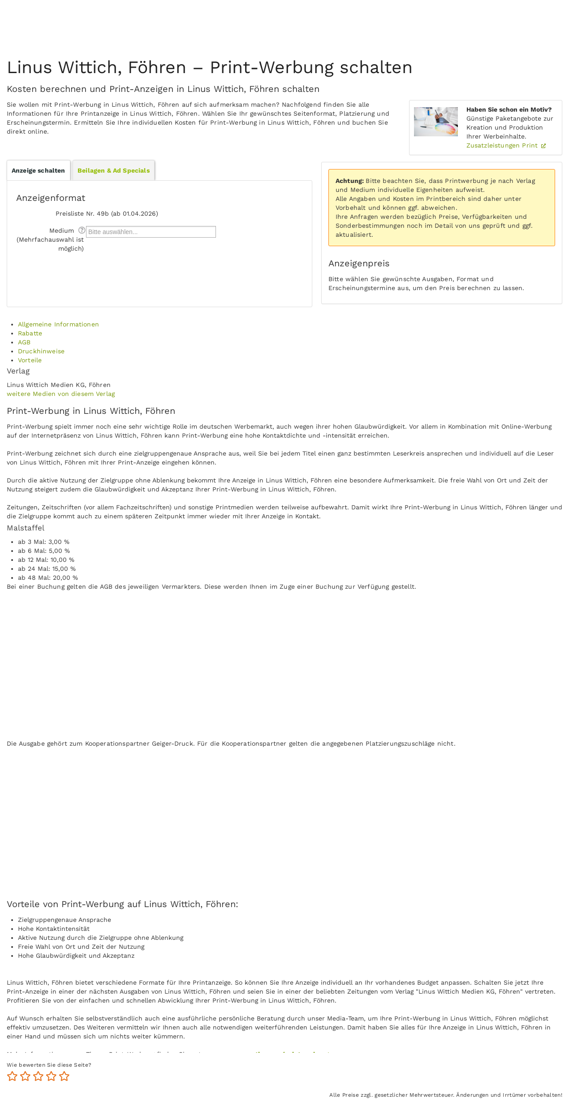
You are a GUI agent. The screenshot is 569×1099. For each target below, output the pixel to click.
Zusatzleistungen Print (503, 145)
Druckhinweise (41, 351)
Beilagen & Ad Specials (114, 170)
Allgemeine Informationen (58, 324)
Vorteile (30, 360)
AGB (24, 342)
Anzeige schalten (38, 170)
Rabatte (30, 333)
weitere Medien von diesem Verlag (61, 393)
